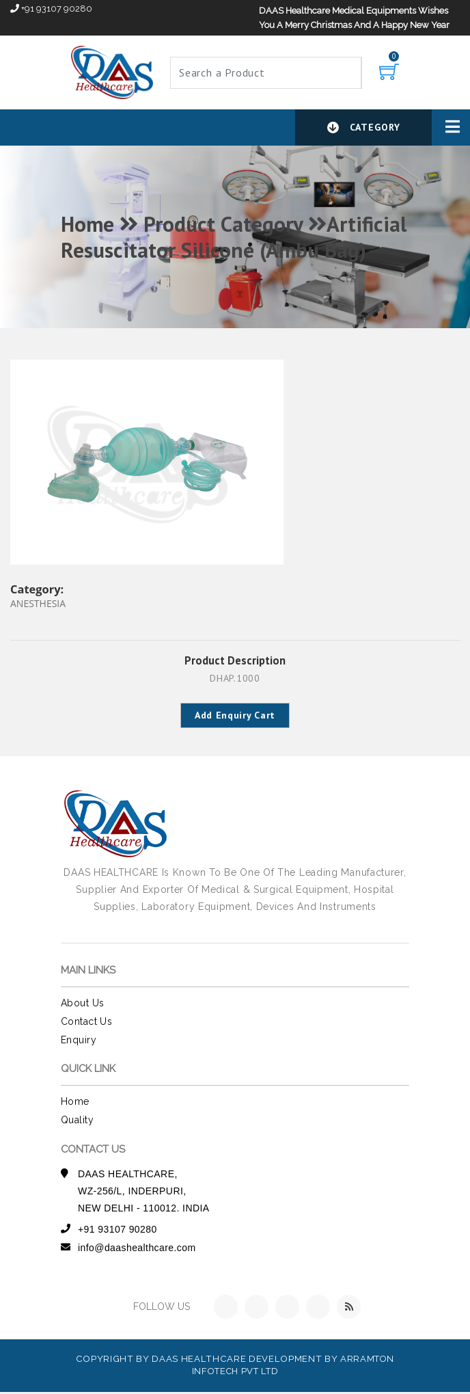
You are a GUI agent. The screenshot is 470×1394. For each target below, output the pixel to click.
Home (75, 1104)
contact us (86, 1023)
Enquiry (78, 1041)
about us (82, 1005)
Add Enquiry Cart (235, 716)
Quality (77, 1121)
